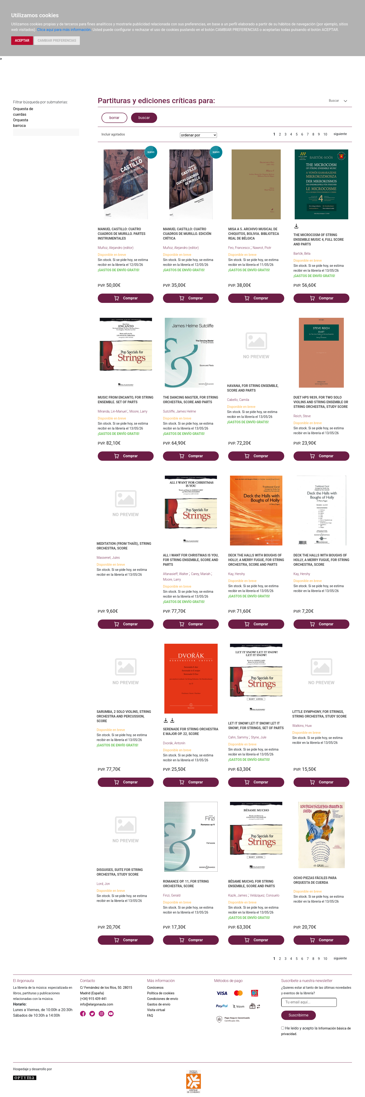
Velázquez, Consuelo (264, 895)
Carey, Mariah (201, 574)
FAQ (150, 1015)
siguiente (340, 134)
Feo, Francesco (239, 248)
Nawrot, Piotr (262, 248)
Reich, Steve (302, 416)
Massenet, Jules (108, 557)
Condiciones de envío (162, 999)
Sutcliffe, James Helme (179, 411)
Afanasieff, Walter (176, 574)
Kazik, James (238, 895)
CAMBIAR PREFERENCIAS (57, 40)
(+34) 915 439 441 (93, 999)
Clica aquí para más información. (64, 29)
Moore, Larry (138, 411)
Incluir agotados (113, 134)
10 (325, 134)
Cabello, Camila (238, 400)
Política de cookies (160, 993)
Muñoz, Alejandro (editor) (115, 248)
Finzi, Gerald (171, 895)
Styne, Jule (258, 737)
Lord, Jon (103, 884)
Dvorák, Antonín (174, 743)
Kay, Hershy (236, 574)
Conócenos (155, 987)
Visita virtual (156, 1010)
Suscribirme (298, 1015)
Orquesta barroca (20, 123)
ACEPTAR (22, 40)
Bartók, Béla (302, 253)
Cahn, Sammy (238, 737)
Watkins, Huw (302, 726)
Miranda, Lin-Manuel (112, 411)
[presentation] (316, 1048)
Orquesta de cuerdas (23, 112)
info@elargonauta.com (96, 1004)
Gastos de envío (158, 1004)
